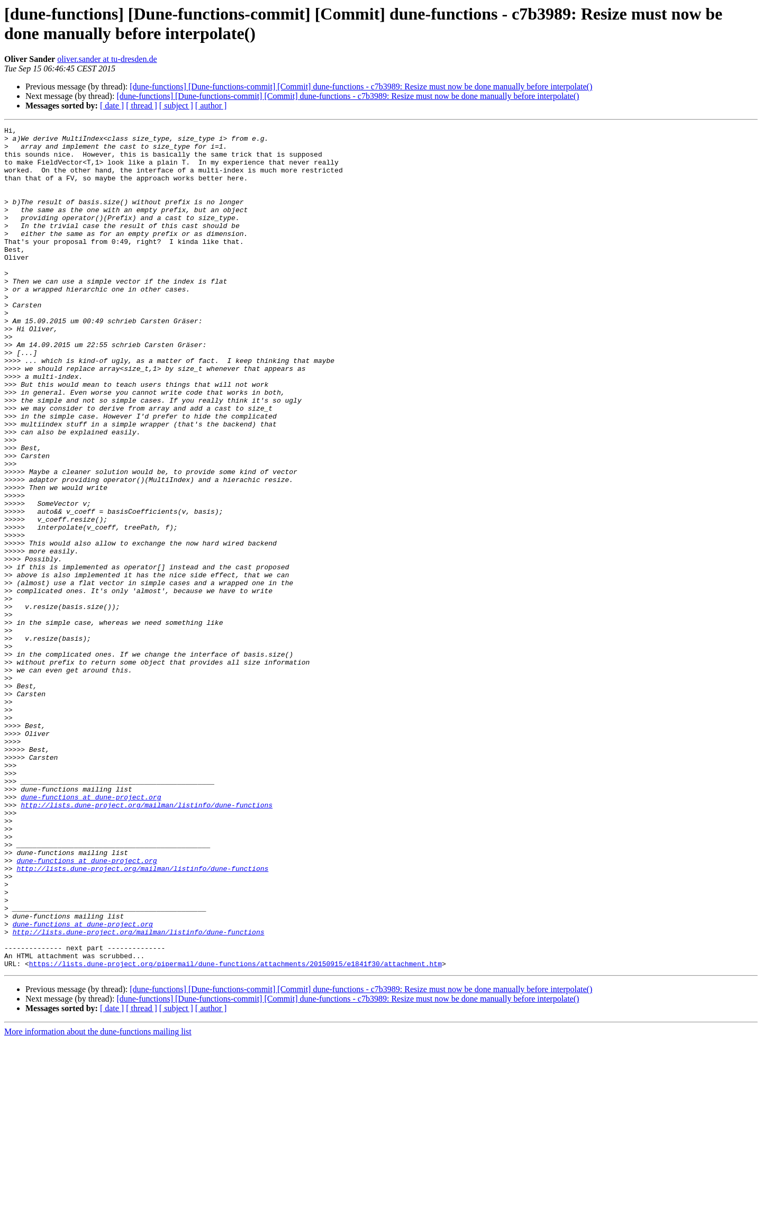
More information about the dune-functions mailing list (98, 1199)
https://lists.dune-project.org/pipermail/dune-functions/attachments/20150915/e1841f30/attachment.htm (235, 1132)
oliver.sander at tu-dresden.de (107, 58)
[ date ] (112, 105)
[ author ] (211, 105)
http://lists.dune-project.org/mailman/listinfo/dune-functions (147, 941)
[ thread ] (141, 105)
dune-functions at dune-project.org (91, 932)
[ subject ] (176, 105)
